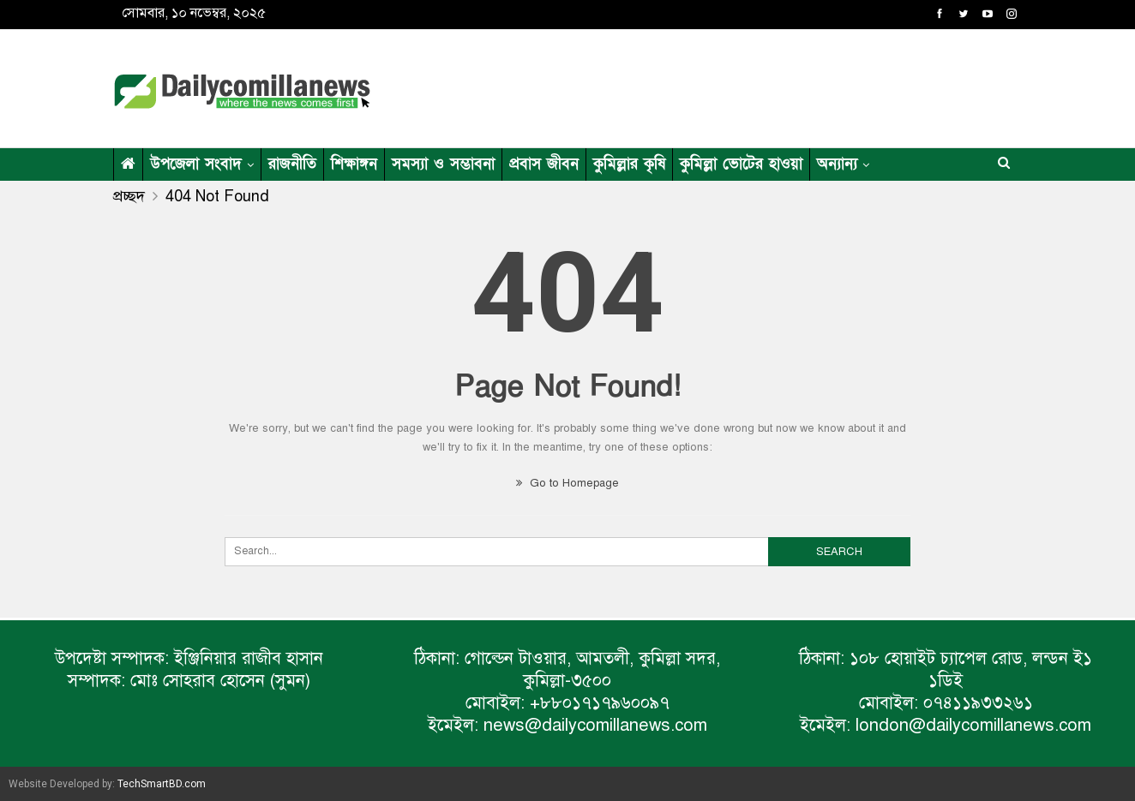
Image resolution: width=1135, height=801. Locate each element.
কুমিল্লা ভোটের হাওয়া (741, 164)
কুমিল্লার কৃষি (629, 164)
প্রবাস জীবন (544, 164)
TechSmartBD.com (161, 784)
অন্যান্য (837, 164)
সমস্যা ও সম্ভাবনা (443, 164)
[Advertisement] (734, 85)
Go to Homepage (567, 483)
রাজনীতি (292, 164)
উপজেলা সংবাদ (196, 164)
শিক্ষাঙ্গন (354, 164)
